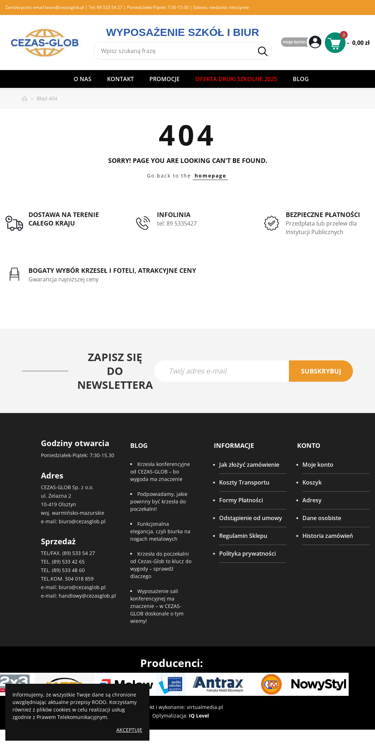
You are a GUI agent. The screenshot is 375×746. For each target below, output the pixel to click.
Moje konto (317, 465)
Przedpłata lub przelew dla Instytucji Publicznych (321, 227)
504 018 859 (79, 579)
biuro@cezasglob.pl (64, 7)
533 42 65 (73, 562)
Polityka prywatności (247, 554)
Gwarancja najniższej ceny (63, 279)
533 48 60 (73, 570)
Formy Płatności (241, 500)
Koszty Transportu (244, 483)
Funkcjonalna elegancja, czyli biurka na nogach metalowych (160, 532)
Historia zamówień (327, 536)
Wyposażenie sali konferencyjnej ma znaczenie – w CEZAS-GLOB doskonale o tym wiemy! (157, 606)
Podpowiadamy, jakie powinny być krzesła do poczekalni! (159, 502)
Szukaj (263, 51)
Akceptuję (129, 729)
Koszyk (312, 483)
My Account (302, 43)
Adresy (312, 500)
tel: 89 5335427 (177, 223)
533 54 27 (83, 553)
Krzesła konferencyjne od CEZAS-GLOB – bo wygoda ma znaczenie (160, 472)
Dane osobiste (321, 518)
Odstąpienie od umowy (250, 518)
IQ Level (199, 716)
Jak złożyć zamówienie (249, 465)
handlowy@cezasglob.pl (87, 596)
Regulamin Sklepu (243, 536)
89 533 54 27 (109, 7)
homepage (210, 175)
